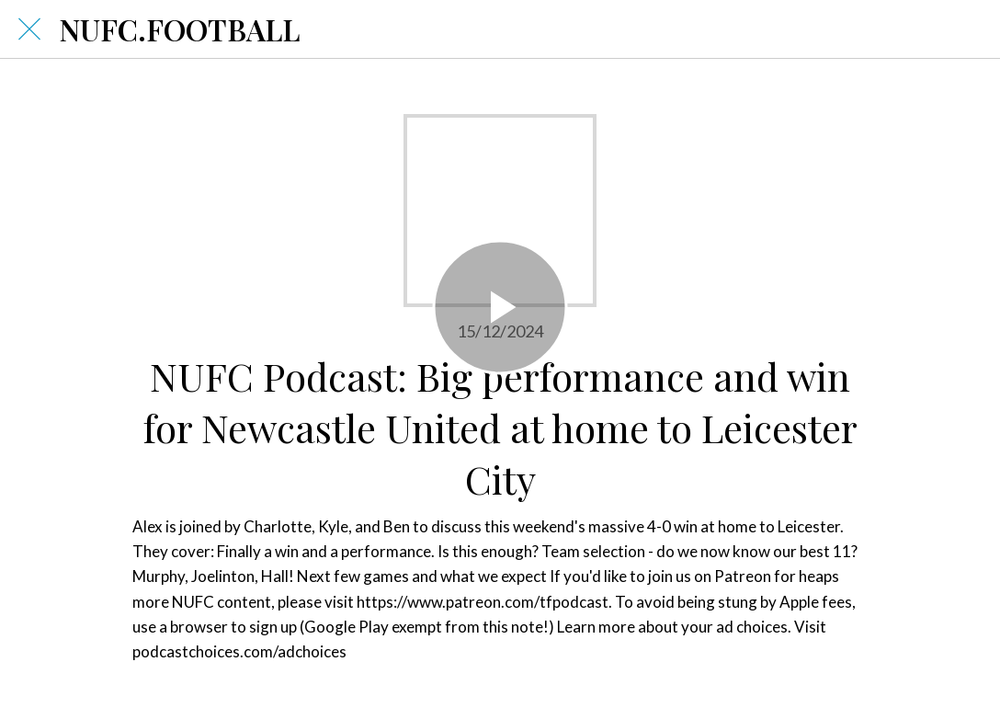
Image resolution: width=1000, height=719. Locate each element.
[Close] (29, 29)
